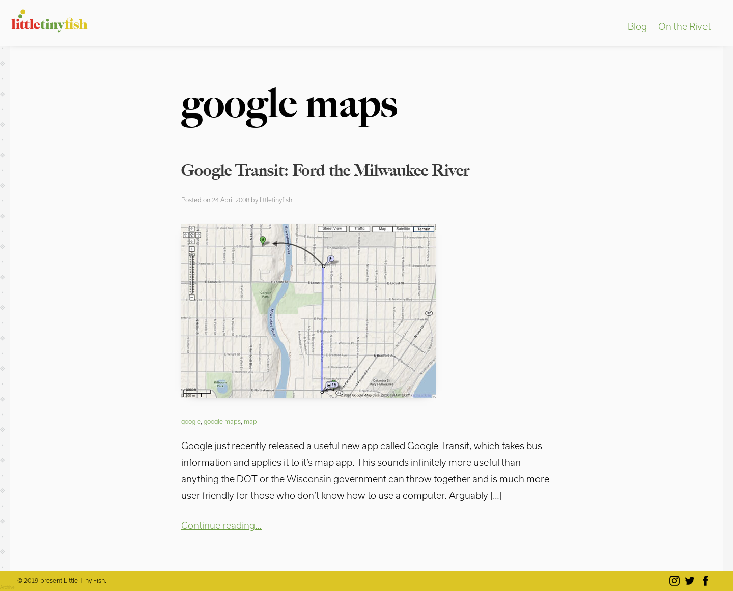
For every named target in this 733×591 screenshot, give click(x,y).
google (191, 421)
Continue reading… (221, 525)
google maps (222, 421)
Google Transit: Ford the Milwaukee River (325, 170)
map (250, 421)
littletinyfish (276, 199)
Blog (637, 26)
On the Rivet (684, 26)
